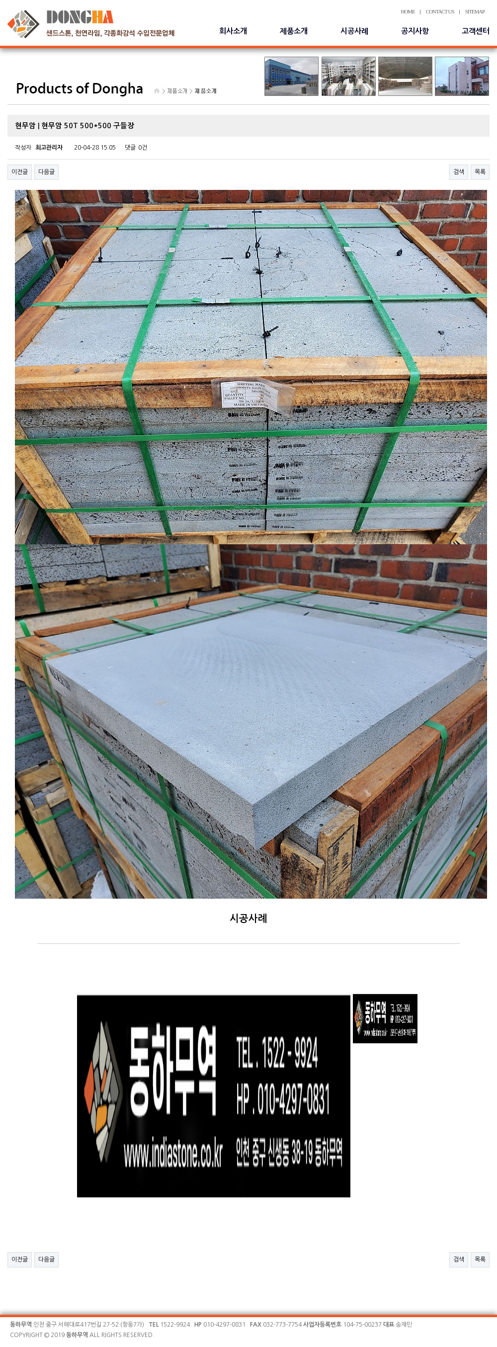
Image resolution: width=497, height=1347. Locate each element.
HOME (408, 11)
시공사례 (354, 31)
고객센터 (476, 31)
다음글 (46, 172)
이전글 (19, 172)
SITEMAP (475, 11)
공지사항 (415, 31)
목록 (480, 172)
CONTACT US (440, 11)
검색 (458, 172)
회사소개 (233, 31)
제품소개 (294, 31)
